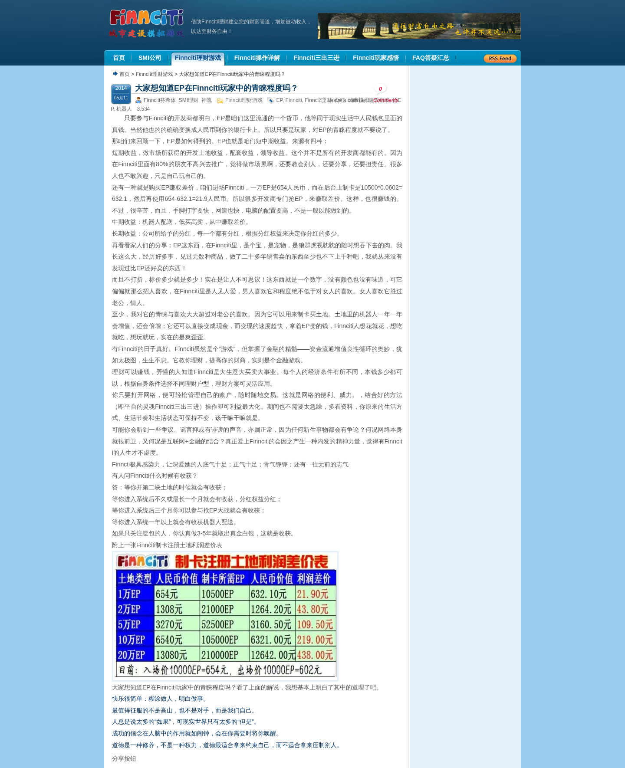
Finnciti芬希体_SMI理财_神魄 (178, 100)
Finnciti (294, 100)
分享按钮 (124, 758)
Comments (385, 93)
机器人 (124, 109)
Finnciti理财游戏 (154, 74)
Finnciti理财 (318, 100)
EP (279, 100)
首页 (124, 74)
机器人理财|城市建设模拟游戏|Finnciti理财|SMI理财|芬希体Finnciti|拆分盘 (147, 23)
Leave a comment (348, 100)
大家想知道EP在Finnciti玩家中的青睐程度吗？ (216, 88)
